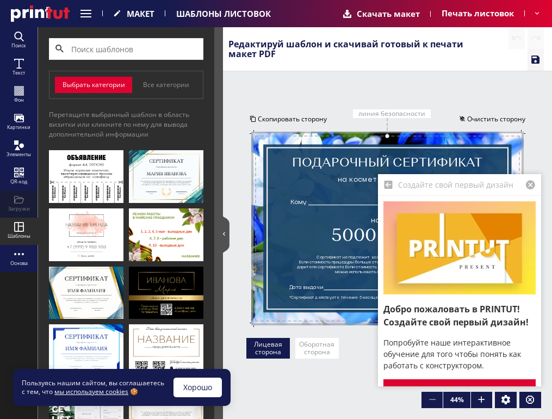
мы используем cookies (91, 391)
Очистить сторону (492, 119)
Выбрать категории (94, 84)
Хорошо (197, 387)
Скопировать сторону (288, 119)
